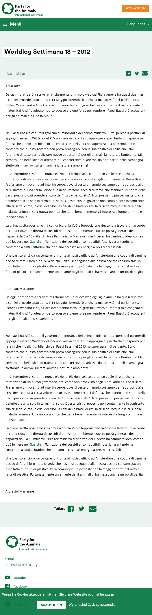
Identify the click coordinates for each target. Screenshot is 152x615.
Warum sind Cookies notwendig (92, 605)
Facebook (15, 586)
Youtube (15, 578)
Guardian (36, 241)
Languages (136, 24)
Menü (12, 24)
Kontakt (10, 559)
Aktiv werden (135, 8)
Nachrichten (16, 73)
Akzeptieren (51, 605)
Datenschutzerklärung (20, 565)
